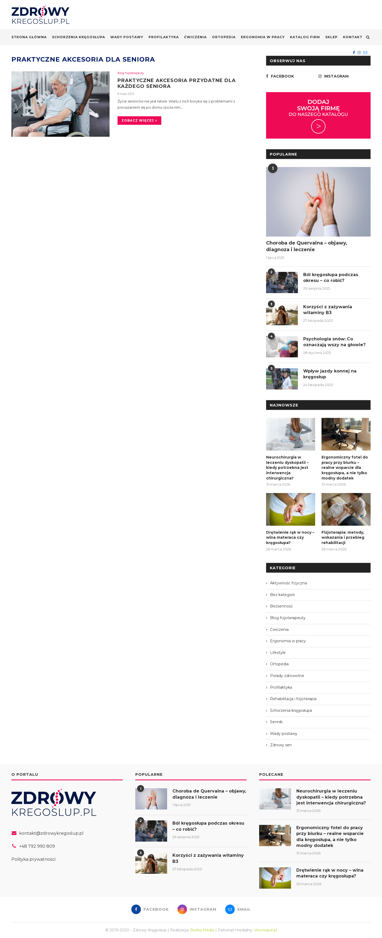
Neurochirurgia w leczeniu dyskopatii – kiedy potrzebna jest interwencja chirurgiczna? (287, 467)
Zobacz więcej (139, 120)
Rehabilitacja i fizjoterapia (293, 698)
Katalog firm (305, 37)
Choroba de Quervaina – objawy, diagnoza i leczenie (306, 246)
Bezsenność (281, 606)
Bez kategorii (282, 594)
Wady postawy (126, 37)
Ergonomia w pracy (263, 37)
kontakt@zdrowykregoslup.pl (51, 833)
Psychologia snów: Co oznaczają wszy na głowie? (334, 341)
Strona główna (29, 37)
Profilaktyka (164, 37)
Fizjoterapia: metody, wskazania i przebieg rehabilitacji (343, 537)
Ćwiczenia (195, 37)
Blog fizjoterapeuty (131, 73)
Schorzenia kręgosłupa (78, 37)
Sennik (276, 721)
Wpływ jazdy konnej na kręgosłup (330, 374)
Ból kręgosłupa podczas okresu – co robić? (330, 277)
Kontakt (352, 37)
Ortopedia (224, 37)
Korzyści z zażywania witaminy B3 (327, 309)
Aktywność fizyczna (288, 583)
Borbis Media (202, 930)
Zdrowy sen (281, 745)
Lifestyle (278, 652)
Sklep (331, 37)
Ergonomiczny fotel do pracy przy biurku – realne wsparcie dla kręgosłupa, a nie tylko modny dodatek (345, 467)
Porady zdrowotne (287, 675)
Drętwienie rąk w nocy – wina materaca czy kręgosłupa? (290, 537)
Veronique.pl (265, 930)
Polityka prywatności (33, 859)
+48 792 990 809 (37, 846)
